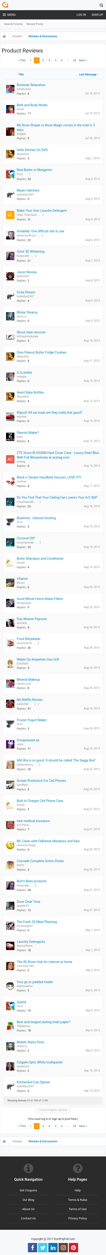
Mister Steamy (27, 312)
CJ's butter (24, 372)
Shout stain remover (31, 332)
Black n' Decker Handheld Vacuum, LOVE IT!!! (49, 477)
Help (78, 1190)
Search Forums (13, 24)
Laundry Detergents (31, 942)
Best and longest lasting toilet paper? (43, 1022)
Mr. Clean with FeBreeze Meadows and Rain (48, 841)
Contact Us (28, 1218)
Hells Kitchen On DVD (32, 150)
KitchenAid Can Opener (33, 1082)
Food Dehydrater (29, 639)
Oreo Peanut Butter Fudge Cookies (41, 352)
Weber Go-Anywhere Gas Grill (38, 659)
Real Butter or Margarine (34, 170)
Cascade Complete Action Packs (40, 861)
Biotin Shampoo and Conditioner (40, 558)
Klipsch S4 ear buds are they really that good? (49, 412)
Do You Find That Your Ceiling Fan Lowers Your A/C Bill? (57, 497)
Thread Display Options (53, 1110)
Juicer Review (27, 272)
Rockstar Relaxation (31, 85)
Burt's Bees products (31, 881)
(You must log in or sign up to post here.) (53, 1119)
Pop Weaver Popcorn (32, 619)
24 (74, 60)
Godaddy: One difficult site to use (40, 231)
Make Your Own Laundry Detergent (42, 210)
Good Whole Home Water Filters (40, 599)
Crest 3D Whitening (30, 251)
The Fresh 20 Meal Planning (37, 922)
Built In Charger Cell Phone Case (40, 801)
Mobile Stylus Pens (30, 1042)
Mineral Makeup (28, 679)
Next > (83, 60)
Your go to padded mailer (35, 982)
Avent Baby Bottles (30, 392)
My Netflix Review (29, 700)
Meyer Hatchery (28, 190)
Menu (9, 14)
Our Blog (28, 1200)
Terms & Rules (77, 1200)
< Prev (22, 60)
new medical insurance (33, 821)
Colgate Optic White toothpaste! (40, 1062)
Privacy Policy (77, 1218)
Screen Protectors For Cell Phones (41, 781)
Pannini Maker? (28, 433)
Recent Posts (34, 24)
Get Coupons (28, 1190)
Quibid (21, 1002)
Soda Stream (26, 292)
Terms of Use (78, 1209)
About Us (28, 1209)
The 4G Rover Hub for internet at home (44, 962)
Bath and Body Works (32, 105)
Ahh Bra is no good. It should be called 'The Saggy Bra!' (56, 760)
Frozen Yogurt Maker (32, 720)
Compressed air (28, 740)
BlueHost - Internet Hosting (36, 518)
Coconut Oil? (26, 538)
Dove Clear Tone (28, 902)
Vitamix (22, 579)
